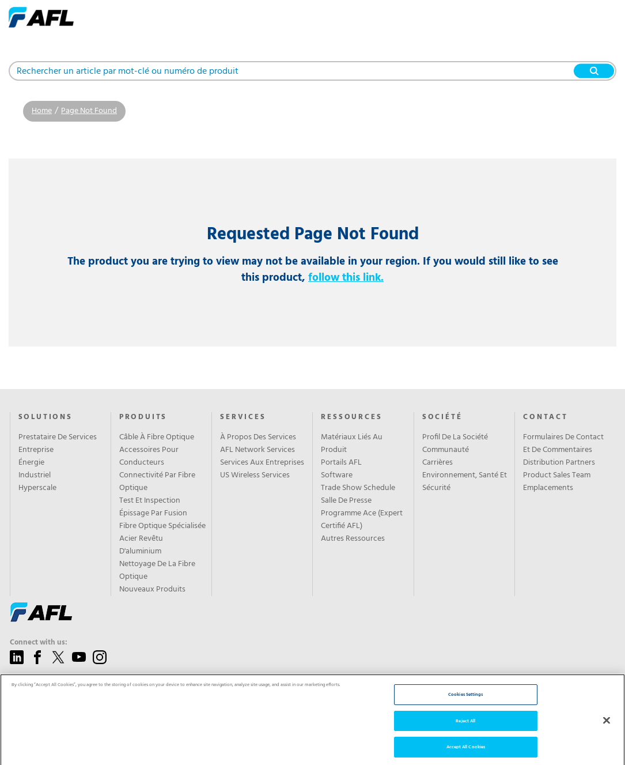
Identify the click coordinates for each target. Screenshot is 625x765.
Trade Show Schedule (358, 488)
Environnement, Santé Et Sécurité (464, 482)
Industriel (34, 475)
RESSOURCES (351, 417)
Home (42, 111)
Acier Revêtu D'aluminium (141, 545)
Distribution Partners (559, 463)
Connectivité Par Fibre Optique (157, 482)
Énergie (31, 463)
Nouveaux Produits (152, 589)
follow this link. (346, 278)
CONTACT (545, 417)
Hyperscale (37, 488)
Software (337, 475)
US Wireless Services (255, 475)
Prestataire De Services (57, 437)
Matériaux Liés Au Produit (351, 444)
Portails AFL (341, 463)
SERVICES (243, 417)
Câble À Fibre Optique (156, 437)
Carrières (437, 463)
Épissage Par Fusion (153, 513)
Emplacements (548, 488)
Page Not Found (89, 111)
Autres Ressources (353, 539)
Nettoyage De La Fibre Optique (157, 570)
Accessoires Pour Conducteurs (149, 456)
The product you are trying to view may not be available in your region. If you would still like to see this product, (312, 270)
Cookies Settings (465, 709)
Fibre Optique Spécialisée (162, 526)
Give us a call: (33, 682)
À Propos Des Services (258, 437)
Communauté (445, 450)
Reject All (465, 736)
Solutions (45, 417)
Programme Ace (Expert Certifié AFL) (362, 520)
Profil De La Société (455, 437)
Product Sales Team (556, 475)
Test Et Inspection (149, 501)
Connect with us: (38, 642)
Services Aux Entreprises (262, 463)
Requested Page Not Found (313, 235)
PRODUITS (143, 417)
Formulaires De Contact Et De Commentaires (563, 444)
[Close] (606, 735)
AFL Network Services (257, 450)
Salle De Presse (346, 501)
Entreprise (36, 450)
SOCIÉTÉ (442, 417)
